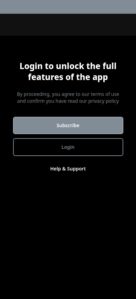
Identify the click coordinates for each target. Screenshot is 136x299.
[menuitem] (132, 7)
